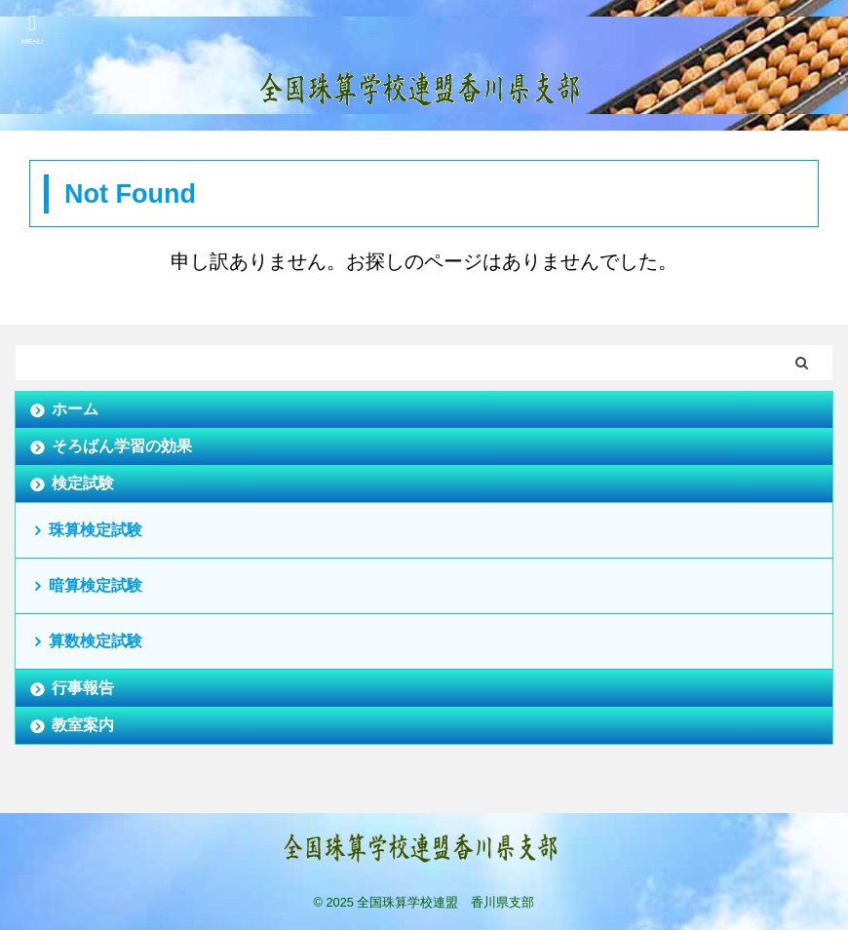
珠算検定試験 (95, 530)
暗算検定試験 (95, 585)
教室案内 (83, 725)
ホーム (75, 409)
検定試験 (83, 483)
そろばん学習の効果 (122, 446)
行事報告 (83, 687)
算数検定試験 (95, 641)
